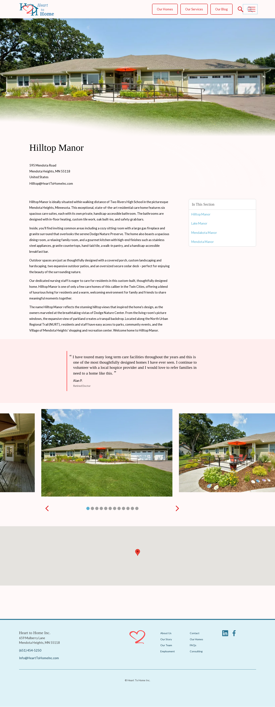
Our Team (166, 645)
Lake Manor (199, 223)
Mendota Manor (202, 242)
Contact (194, 633)
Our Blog (221, 9)
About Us (165, 633)
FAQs (193, 645)
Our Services (194, 9)
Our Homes (165, 9)
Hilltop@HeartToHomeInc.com (51, 183)
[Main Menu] (251, 9)
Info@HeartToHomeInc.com (39, 658)
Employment (167, 651)
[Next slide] (177, 508)
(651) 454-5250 (30, 650)
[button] (87, 508)
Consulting (196, 651)
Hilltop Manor (201, 214)
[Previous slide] (47, 508)
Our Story (166, 639)
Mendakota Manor (204, 233)
